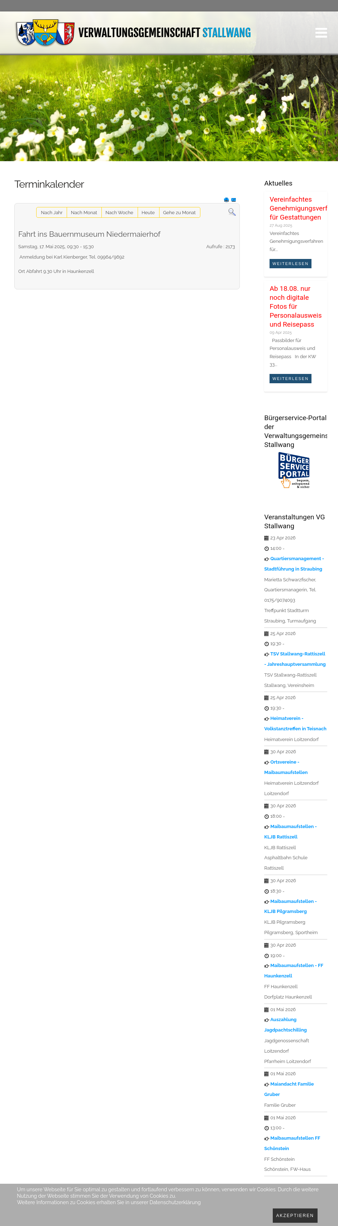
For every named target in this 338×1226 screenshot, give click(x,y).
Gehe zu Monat (179, 212)
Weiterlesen (290, 263)
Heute (148, 212)
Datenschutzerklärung (175, 1202)
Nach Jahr (51, 212)
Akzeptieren (295, 1215)
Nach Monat (84, 212)
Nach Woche (119, 212)
